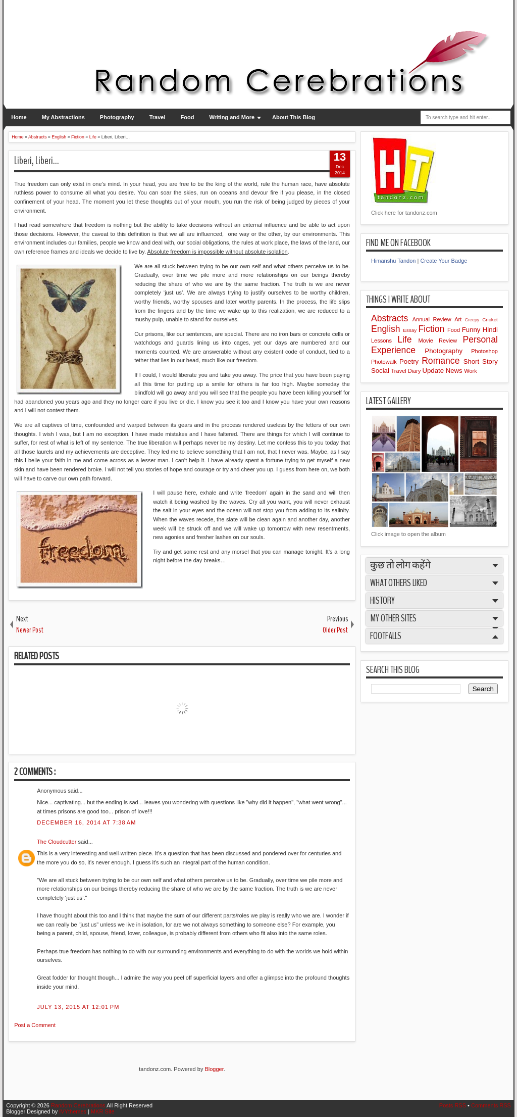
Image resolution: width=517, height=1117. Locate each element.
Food (187, 117)
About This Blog (293, 117)
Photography (117, 117)
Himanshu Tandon (393, 261)
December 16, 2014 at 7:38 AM (86, 822)
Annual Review (433, 319)
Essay (410, 330)
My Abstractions (63, 117)
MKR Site (102, 1111)
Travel (157, 117)
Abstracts (391, 318)
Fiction (433, 329)
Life (407, 339)
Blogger (213, 1069)
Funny (472, 329)
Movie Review (441, 340)
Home (19, 117)
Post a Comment (35, 1025)
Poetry (410, 361)
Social (381, 370)
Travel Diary (407, 371)
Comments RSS (491, 1105)
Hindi (490, 329)
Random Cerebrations (79, 1105)
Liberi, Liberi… (36, 160)
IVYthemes (73, 1111)
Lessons (384, 340)
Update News (443, 370)
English (387, 329)
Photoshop (484, 351)
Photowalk (385, 362)
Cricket (490, 319)
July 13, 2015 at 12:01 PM (78, 1007)
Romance (442, 361)
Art (459, 319)
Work (470, 371)
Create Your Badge (443, 261)
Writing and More (231, 117)
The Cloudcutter (57, 842)
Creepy (473, 319)
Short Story (480, 361)
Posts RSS (453, 1105)
